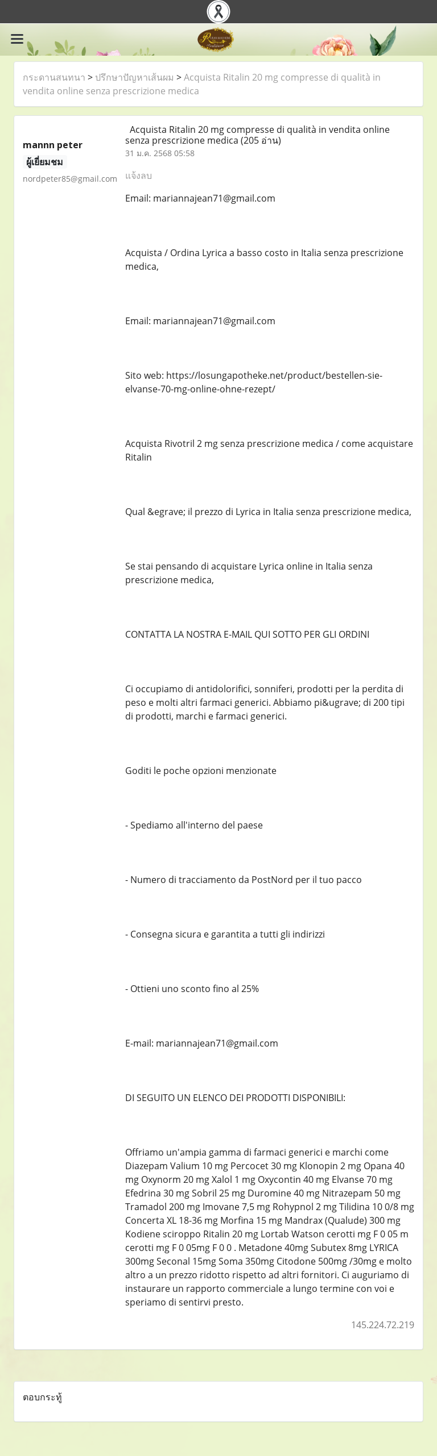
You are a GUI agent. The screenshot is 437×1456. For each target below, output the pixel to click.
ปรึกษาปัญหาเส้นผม (134, 77)
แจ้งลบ (138, 175)
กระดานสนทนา (54, 77)
